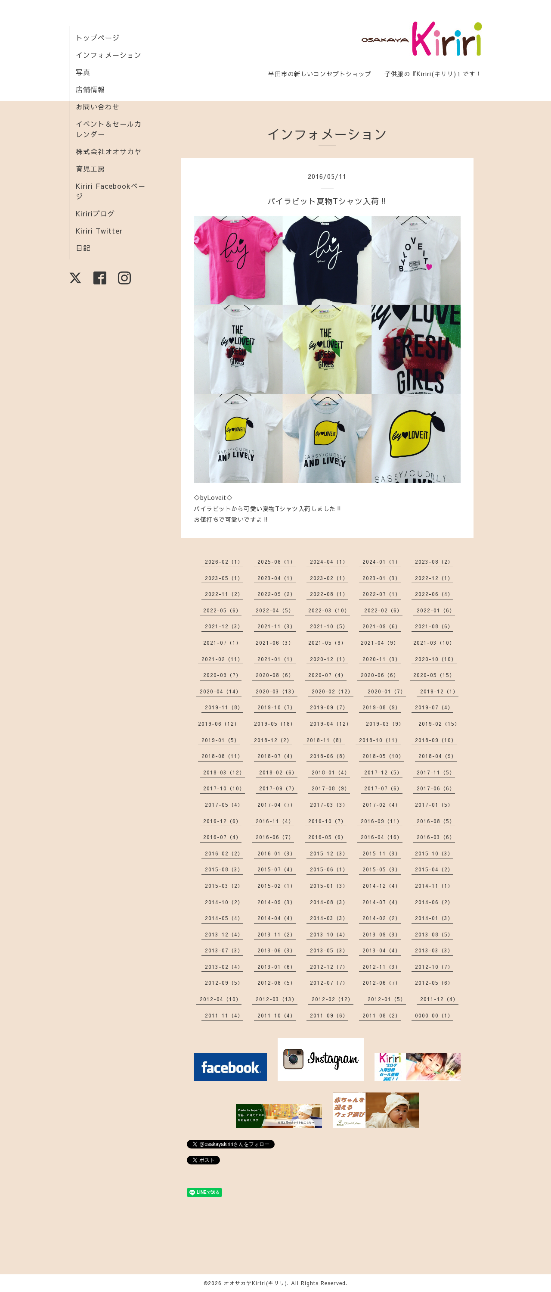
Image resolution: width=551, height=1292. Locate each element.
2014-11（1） (434, 885)
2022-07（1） (381, 593)
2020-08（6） (275, 674)
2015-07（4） (276, 869)
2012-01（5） (387, 999)
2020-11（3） (381, 658)
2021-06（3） (275, 642)
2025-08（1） (276, 561)
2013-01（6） (276, 966)
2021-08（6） (434, 626)
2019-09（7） (329, 707)
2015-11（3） (381, 853)
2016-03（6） (436, 836)
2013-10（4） (329, 934)
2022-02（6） (383, 610)
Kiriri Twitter (99, 230)
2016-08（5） (436, 821)
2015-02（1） (276, 885)
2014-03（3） (329, 917)
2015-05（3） (381, 869)
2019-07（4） (434, 707)
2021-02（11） (222, 658)
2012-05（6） (434, 982)
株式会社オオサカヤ (109, 151)
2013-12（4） (224, 934)
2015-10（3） (434, 853)
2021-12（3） (224, 626)
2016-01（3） (276, 853)
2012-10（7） (434, 966)
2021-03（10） (434, 642)
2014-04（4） (276, 917)
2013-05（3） (329, 950)
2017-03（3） (329, 804)
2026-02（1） (224, 561)
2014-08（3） (329, 902)
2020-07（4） (327, 674)
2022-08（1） (329, 593)
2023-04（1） (276, 577)
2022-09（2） (276, 593)
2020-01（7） (387, 691)
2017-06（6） (436, 788)
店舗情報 (90, 89)
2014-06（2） (434, 902)
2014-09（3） (276, 902)
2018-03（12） (224, 772)
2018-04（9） (437, 755)
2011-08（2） (381, 1015)
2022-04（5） (275, 610)
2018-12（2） (273, 740)
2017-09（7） (278, 788)
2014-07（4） (381, 902)
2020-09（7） (222, 674)
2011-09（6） (329, 1015)
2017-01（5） (434, 804)
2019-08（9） (381, 707)
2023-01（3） (381, 577)
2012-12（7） (329, 966)
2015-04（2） (434, 869)
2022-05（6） (222, 610)
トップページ (98, 37)
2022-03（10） (329, 610)
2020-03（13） (276, 691)
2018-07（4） (276, 755)
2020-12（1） (329, 658)
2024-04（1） (329, 561)
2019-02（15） (439, 723)
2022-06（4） (434, 593)
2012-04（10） (220, 999)
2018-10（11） (380, 740)
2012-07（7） (329, 982)
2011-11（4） (224, 1015)
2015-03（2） (224, 885)
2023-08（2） (434, 561)
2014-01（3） (434, 917)
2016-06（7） (275, 836)
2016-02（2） (224, 853)
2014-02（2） (381, 917)
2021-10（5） (329, 626)
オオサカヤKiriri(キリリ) (255, 1283)
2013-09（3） (381, 934)
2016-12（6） (222, 821)
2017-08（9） (331, 788)
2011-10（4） (276, 1015)
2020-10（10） (436, 658)
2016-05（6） (327, 836)
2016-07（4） (222, 836)
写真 (83, 72)
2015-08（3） (224, 869)
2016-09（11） (381, 821)
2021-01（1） (276, 658)
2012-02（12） (332, 999)
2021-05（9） (327, 642)
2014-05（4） (224, 917)
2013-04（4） (381, 950)
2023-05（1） (224, 577)
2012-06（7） (381, 982)
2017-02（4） (381, 804)
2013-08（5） (434, 934)
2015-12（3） (329, 853)
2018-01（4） (331, 772)
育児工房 (90, 168)
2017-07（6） (383, 788)
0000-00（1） (434, 1015)
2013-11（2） (276, 934)
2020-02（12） (332, 691)
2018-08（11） (222, 755)
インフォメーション (109, 54)
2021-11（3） (276, 626)
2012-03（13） (276, 999)
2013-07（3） (224, 950)
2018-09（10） (436, 740)
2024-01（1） (381, 561)
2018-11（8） (325, 740)
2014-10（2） (224, 902)
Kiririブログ (95, 213)
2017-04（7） (276, 804)
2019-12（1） (439, 691)
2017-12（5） (383, 772)
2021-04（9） (380, 642)
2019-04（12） (331, 723)
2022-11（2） (224, 593)
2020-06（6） (380, 674)
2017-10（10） (224, 788)
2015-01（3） (329, 885)
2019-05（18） (275, 723)
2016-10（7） (327, 821)
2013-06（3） (276, 950)
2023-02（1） (329, 577)
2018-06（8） (329, 755)
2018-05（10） (383, 755)
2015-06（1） (329, 869)
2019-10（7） (276, 707)
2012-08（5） (276, 982)
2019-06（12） (219, 723)
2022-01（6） (436, 610)
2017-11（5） (436, 772)
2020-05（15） (434, 674)
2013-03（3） (434, 950)
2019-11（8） (224, 707)
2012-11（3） (381, 966)
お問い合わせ (98, 106)
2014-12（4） (381, 885)
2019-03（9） (385, 723)
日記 (83, 248)
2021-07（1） (222, 642)
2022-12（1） (434, 577)
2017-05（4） (224, 804)
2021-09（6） (381, 626)
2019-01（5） (220, 740)
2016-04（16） (381, 836)
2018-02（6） (278, 772)
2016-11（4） (275, 821)
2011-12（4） (439, 999)
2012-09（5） (224, 982)
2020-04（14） (220, 691)
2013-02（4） (224, 966)
